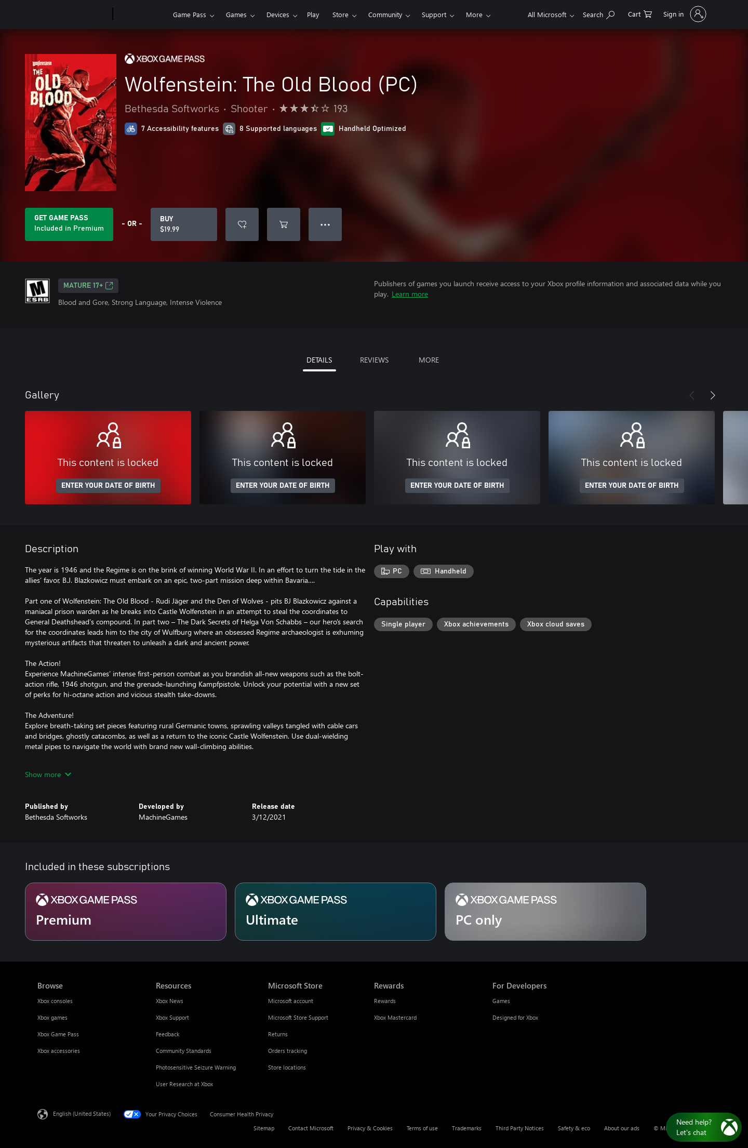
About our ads (621, 1128)
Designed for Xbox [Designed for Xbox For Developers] (515, 1017)
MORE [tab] (429, 360)
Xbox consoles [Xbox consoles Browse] (55, 1000)
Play (313, 14)
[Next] (712, 395)
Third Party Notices (520, 1128)
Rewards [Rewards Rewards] (385, 1000)
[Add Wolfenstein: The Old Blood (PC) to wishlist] (242, 224)
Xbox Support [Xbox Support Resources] (172, 1017)
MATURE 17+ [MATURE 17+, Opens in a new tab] (88, 286)
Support (434, 14)
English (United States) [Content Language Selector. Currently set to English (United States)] (82, 1113)
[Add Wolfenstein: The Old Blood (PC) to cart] (283, 224)
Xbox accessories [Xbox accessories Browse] (58, 1050)
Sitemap (263, 1128)
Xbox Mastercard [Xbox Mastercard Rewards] (395, 1017)
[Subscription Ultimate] (335, 912)
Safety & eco (574, 1128)
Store (340, 14)
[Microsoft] (73, 15)
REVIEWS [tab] (374, 360)
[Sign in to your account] (684, 14)
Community (385, 14)
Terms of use (422, 1128)
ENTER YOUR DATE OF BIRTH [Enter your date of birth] (108, 485)
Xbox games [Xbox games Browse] (52, 1017)
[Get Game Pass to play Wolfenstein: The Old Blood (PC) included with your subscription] (69, 224)
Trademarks (467, 1128)
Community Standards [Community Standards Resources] (183, 1050)
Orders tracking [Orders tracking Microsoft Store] (287, 1050)
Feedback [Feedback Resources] (167, 1034)
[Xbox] (141, 15)
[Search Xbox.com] (598, 13)
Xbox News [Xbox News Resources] (169, 1000)
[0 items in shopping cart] (640, 13)
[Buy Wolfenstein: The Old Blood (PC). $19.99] (184, 224)
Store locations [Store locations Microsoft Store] (287, 1067)
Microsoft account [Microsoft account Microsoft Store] (290, 1000)
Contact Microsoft (310, 1128)
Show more (48, 774)
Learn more (410, 294)
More (474, 14)
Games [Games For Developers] (501, 1000)
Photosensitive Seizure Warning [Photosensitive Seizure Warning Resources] (196, 1067)
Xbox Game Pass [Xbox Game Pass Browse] (58, 1034)
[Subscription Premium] (125, 912)
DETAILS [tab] (319, 360)
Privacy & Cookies (370, 1128)
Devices (277, 14)
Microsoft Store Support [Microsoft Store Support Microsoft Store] (298, 1017)
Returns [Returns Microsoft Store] (278, 1034)
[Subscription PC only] (545, 912)
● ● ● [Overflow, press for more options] (325, 224)
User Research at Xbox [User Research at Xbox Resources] (184, 1083)
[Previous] (692, 395)
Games (236, 14)
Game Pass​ (189, 14)
